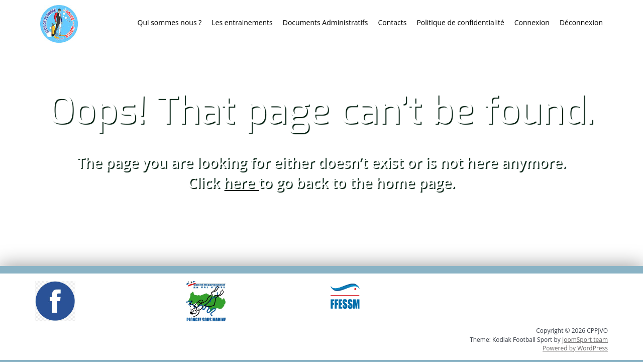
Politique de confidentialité (460, 22)
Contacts (392, 22)
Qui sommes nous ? (170, 22)
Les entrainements (241, 22)
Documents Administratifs (325, 22)
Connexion (532, 22)
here (241, 182)
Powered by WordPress (575, 348)
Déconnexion (581, 22)
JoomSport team (585, 339)
